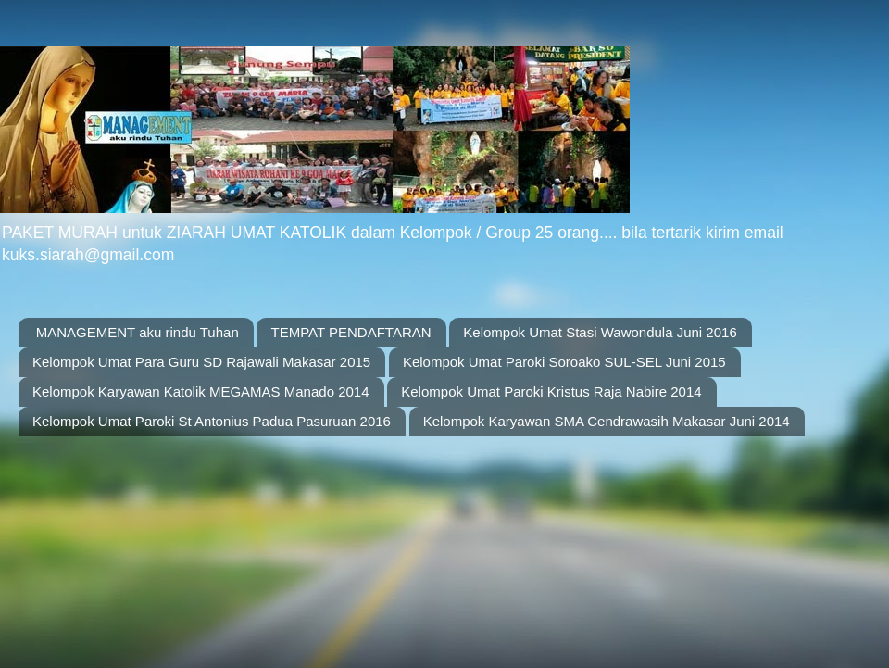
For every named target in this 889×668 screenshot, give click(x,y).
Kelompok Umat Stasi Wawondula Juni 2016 (599, 332)
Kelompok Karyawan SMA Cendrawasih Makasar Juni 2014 (606, 421)
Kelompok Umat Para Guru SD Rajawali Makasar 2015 (201, 362)
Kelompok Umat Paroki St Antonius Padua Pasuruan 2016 (211, 421)
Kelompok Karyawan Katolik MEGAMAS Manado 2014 (200, 391)
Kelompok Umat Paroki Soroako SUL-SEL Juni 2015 (564, 362)
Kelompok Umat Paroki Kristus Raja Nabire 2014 (551, 391)
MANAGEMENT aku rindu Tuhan (137, 332)
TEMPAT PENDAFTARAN (350, 332)
